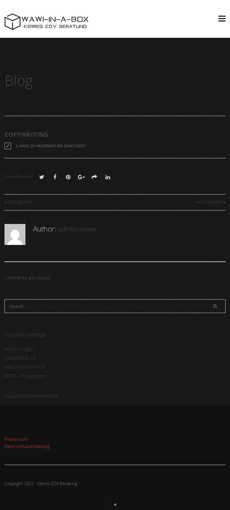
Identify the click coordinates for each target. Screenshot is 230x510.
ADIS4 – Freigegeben (25, 376)
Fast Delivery (19, 202)
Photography (209, 202)
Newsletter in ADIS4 (24, 367)
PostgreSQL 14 (19, 358)
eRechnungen (18, 349)
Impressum (16, 439)
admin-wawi (77, 229)
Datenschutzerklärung (26, 446)
